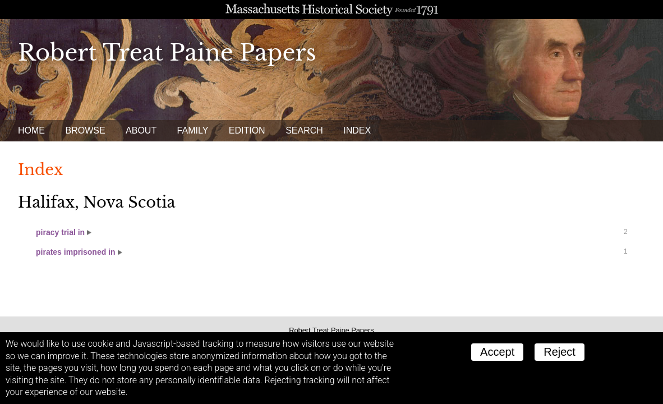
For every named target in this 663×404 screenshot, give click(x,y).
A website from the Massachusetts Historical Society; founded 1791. (331, 9)
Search (304, 130)
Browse (85, 130)
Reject (559, 352)
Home (31, 130)
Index (357, 130)
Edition (247, 130)
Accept (497, 352)
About (141, 130)
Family (193, 130)
